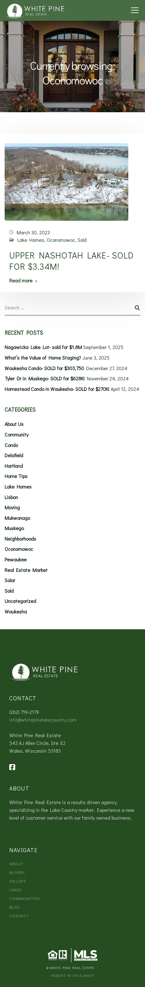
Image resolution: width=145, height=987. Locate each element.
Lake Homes (30, 240)
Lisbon (11, 497)
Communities (24, 898)
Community (16, 434)
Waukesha (16, 611)
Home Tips (16, 476)
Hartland (14, 466)
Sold (82, 240)
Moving (12, 507)
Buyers (17, 872)
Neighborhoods (20, 538)
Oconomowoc (61, 240)
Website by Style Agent (72, 975)
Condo (11, 445)
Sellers (17, 880)
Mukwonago (17, 518)
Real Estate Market (26, 570)
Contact (19, 915)
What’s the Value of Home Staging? (43, 357)
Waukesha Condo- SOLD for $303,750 (44, 368)
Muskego (14, 528)
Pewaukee (16, 559)
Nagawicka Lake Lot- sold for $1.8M (43, 347)
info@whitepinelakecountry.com (42, 719)
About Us (14, 424)
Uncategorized (20, 601)
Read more (20, 280)
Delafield (14, 455)
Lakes (15, 889)
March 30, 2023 (33, 232)
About (16, 863)
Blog (14, 907)
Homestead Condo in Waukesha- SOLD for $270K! (57, 389)
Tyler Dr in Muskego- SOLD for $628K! (45, 378)
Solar (10, 580)
